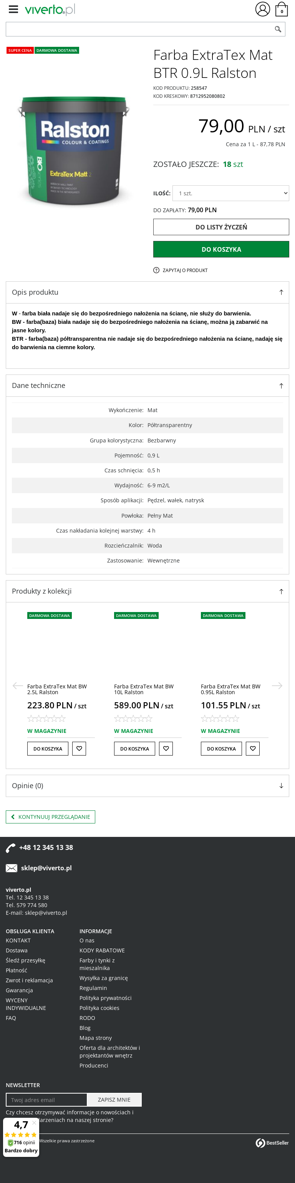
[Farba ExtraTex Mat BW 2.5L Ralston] (57, 689)
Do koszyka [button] (47, 749)
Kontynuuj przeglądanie (50, 817)
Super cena (20, 50)
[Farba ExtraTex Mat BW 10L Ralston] (144, 689)
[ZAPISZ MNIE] (114, 1099)
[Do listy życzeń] (79, 749)
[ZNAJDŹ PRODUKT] (138, 29)
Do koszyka (221, 249)
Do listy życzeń (221, 227)
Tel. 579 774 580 (26, 905)
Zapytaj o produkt (185, 270)
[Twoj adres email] (46, 1099)
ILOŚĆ (162, 193)
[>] (277, 685)
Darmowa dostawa (56, 50)
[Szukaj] (278, 29)
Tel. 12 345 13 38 (27, 897)
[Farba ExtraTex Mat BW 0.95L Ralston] (230, 689)
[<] (17, 685)
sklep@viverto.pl (46, 868)
